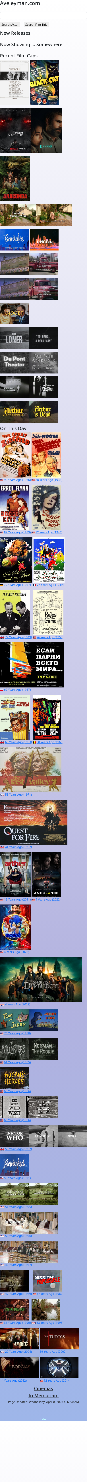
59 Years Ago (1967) (18, 1149)
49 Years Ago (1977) (18, 1265)
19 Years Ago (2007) (53, 1352)
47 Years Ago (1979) (18, 1294)
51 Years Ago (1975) (18, 1207)
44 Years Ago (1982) (18, 847)
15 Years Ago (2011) (17, 899)
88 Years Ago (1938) (49, 480)
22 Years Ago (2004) (18, 1352)
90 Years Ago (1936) (17, 480)
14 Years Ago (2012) (13, 1381)
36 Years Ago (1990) (17, 1323)
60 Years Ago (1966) (50, 742)
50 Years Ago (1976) (18, 1236)
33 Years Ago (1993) (50, 1323)
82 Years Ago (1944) (49, 532)
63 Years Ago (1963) (18, 742)
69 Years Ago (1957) (17, 690)
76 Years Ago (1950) (50, 637)
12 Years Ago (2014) (57, 1381)
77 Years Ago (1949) (50, 585)
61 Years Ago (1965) (17, 1062)
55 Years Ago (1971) (18, 795)
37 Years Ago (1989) (50, 1294)
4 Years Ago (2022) (48, 899)
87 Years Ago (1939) (17, 532)
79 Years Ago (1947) (17, 585)
